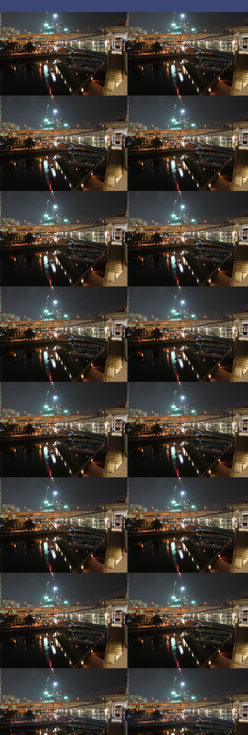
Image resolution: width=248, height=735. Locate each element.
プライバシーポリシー (26, 730)
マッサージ (187, 556)
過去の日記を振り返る (195, 697)
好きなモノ (187, 627)
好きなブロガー (190, 607)
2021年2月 (187, 431)
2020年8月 (187, 492)
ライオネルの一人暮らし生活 (124, 5)
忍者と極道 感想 (192, 647)
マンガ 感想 (188, 566)
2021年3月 (187, 421)
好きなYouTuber (191, 596)
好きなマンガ (188, 617)
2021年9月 (187, 401)
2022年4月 (187, 341)
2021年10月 (188, 391)
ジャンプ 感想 (190, 526)
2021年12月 (188, 371)
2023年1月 (187, 311)
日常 (182, 657)
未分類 (184, 667)
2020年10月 (188, 472)
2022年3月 (187, 351)
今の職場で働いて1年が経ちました (202, 127)
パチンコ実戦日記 (192, 536)
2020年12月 (188, 451)
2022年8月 (187, 331)
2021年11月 (188, 381)
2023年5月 (187, 300)
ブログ (184, 546)
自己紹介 (185, 687)
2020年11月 (188, 462)
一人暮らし (187, 576)
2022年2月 (187, 361)
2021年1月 (187, 441)
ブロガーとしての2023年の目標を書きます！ (205, 161)
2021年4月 (187, 411)
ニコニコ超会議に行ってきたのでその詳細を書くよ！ (204, 115)
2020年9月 (187, 482)
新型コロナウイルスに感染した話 (201, 148)
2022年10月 (188, 321)
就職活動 (185, 637)
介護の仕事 (187, 586)
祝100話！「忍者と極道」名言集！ (202, 137)
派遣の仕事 (187, 677)
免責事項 (48, 730)
